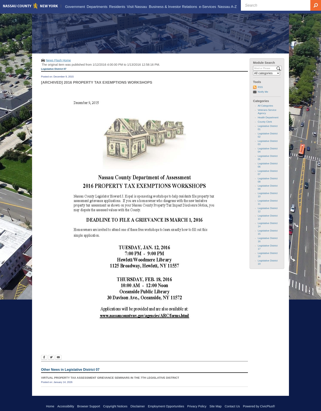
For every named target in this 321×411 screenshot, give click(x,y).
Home (50, 406)
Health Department (268, 116)
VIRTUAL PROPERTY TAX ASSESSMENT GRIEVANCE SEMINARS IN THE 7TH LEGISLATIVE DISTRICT (110, 376)
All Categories (265, 105)
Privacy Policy (196, 406)
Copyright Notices (115, 406)
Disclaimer (138, 406)
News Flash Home (58, 59)
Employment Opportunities (166, 406)
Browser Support (88, 406)
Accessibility (65, 406)
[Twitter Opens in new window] (51, 357)
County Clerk (265, 121)
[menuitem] (75, 6)
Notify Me (263, 91)
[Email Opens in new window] (58, 357)
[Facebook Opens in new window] (44, 357)
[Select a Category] (266, 72)
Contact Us (232, 406)
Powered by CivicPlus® (259, 406)
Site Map (215, 406)
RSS (260, 86)
